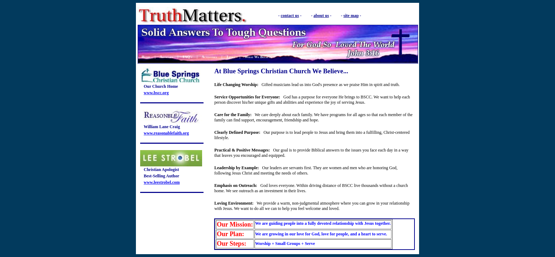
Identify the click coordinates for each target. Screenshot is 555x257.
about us (321, 15)
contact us (290, 15)
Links (231, 57)
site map (351, 15)
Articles (166, 57)
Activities (209, 57)
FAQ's (187, 57)
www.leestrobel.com (162, 182)
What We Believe (258, 57)
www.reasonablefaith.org (166, 133)
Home (146, 57)
